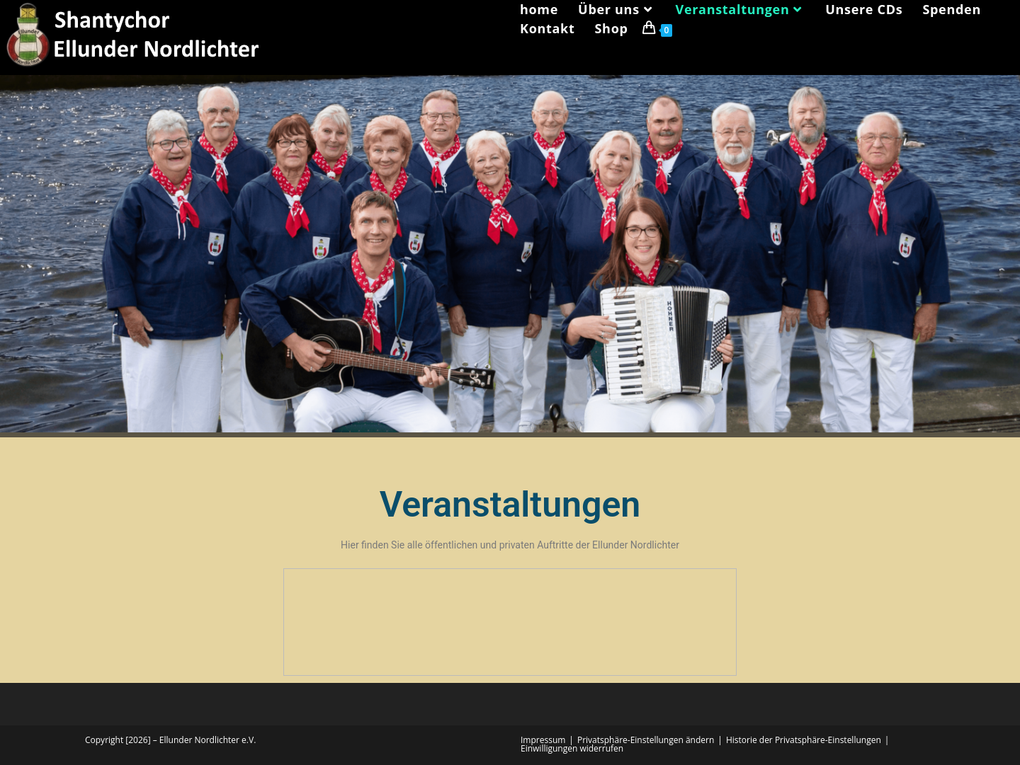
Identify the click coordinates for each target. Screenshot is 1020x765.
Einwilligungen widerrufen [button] (572, 748)
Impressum (543, 740)
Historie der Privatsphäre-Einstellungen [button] (803, 740)
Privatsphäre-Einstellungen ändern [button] (645, 740)
